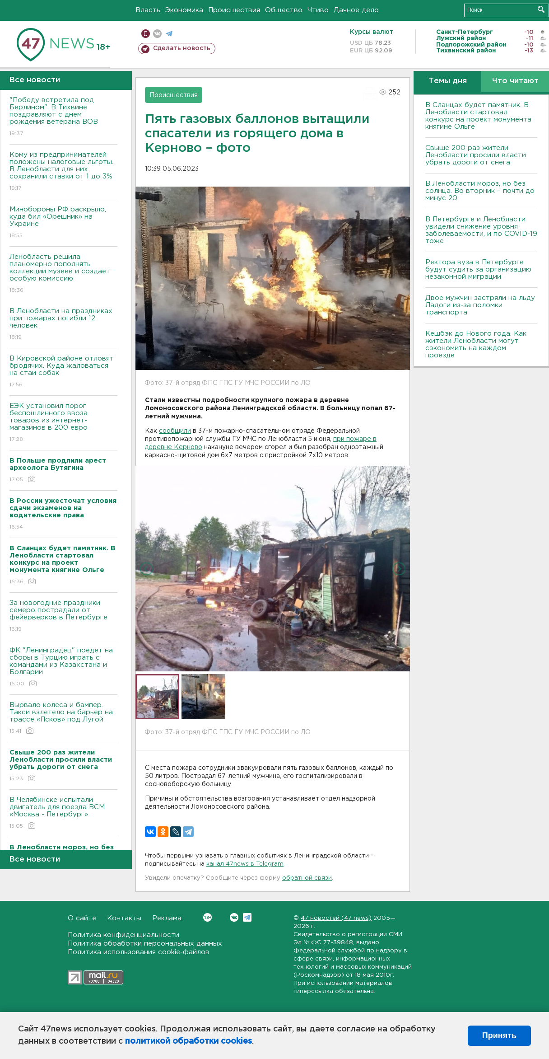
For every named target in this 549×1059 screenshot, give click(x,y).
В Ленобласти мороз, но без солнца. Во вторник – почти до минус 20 (480, 191)
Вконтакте (207, 917)
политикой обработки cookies (188, 1041)
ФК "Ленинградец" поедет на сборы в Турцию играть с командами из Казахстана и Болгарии (63, 667)
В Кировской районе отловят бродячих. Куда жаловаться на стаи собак (63, 372)
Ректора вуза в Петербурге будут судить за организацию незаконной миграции (478, 269)
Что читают (515, 81)
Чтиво (318, 10)
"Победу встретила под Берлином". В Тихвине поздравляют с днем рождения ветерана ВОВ (63, 117)
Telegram (247, 917)
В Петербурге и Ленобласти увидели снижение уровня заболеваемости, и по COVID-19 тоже (481, 230)
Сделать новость (181, 48)
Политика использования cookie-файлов (138, 952)
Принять (499, 1035)
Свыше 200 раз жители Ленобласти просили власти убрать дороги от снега (475, 155)
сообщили (175, 431)
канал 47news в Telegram (245, 864)
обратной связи (307, 878)
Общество (283, 10)
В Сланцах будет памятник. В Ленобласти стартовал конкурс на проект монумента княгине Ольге (478, 116)
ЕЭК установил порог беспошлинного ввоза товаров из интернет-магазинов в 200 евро (63, 423)
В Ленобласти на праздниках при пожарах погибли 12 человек (63, 324)
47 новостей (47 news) (336, 918)
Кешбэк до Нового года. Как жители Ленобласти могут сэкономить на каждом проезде (475, 344)
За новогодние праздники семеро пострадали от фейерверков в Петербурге (63, 616)
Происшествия (234, 10)
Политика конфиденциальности (123, 935)
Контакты (124, 918)
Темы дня (447, 81)
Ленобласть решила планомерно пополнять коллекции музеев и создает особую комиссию (63, 274)
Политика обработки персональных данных (145, 944)
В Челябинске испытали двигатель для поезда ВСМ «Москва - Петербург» (63, 813)
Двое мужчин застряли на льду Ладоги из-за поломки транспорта (480, 305)
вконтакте (157, 33)
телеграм (169, 33)
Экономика (184, 10)
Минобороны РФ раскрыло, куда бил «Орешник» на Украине (63, 222)
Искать (541, 9)
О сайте (82, 918)
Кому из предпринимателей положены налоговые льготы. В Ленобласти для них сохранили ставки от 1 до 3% (63, 172)
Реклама (166, 918)
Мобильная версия (145, 33)
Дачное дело (356, 10)
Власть (147, 10)
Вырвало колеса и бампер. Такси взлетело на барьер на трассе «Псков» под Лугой (63, 718)
